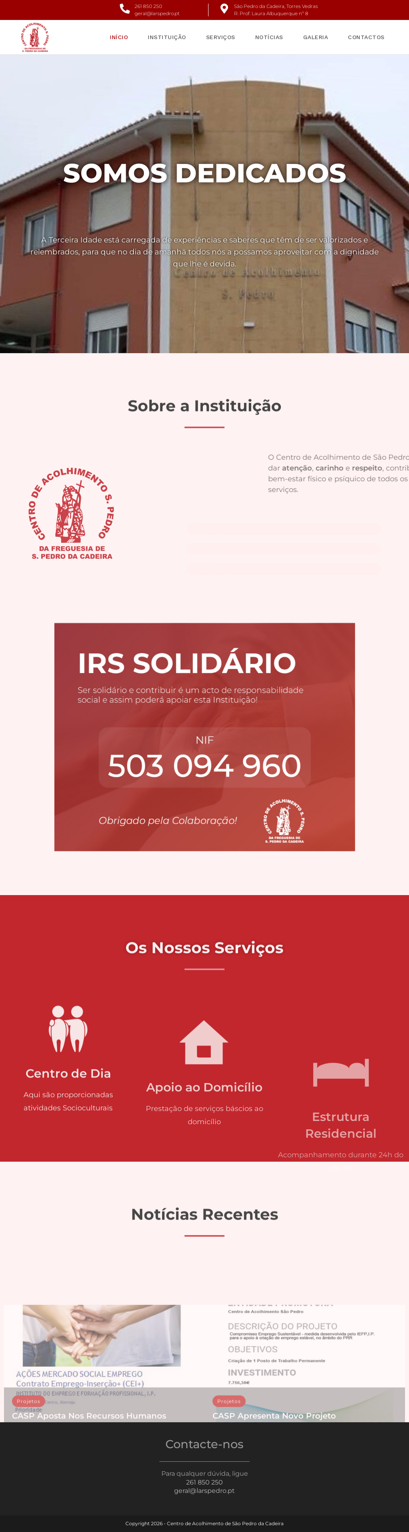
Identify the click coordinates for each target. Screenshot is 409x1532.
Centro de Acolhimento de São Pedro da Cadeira (225, 1523)
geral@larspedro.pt (157, 13)
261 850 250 (148, 6)
